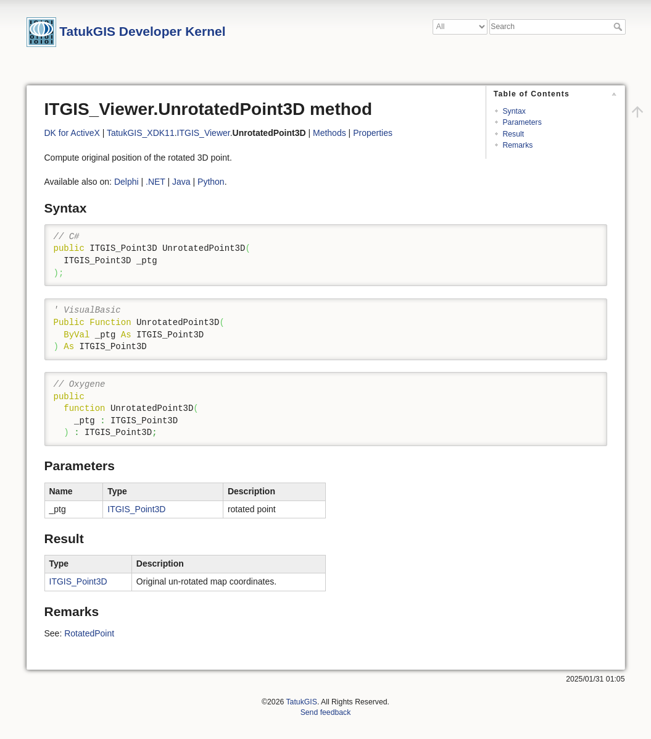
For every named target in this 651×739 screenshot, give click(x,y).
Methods (329, 133)
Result (513, 134)
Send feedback (326, 712)
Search (619, 26)
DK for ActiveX (72, 133)
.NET (155, 182)
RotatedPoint (89, 633)
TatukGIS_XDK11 (141, 133)
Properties (372, 133)
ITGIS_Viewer (203, 133)
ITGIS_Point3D (136, 509)
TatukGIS (301, 702)
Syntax (513, 111)
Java (181, 182)
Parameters (521, 122)
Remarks (517, 145)
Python (211, 182)
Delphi (126, 182)
